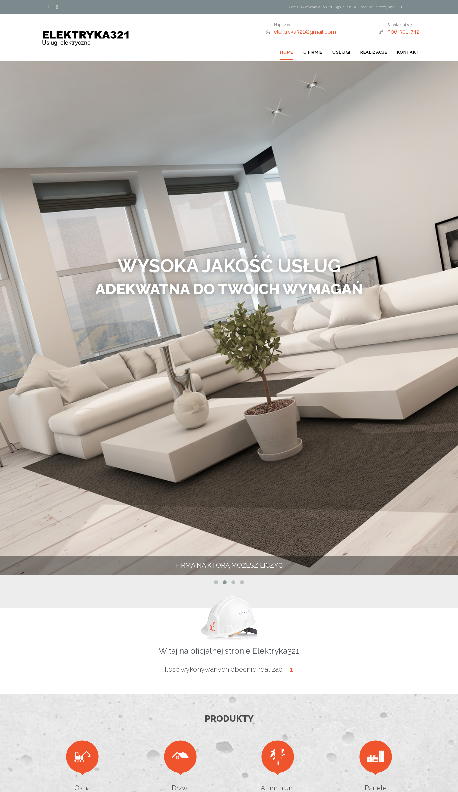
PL (403, 7)
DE (411, 7)
